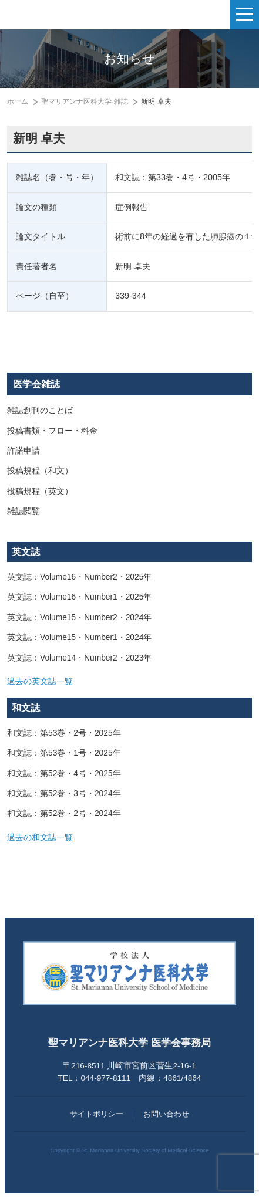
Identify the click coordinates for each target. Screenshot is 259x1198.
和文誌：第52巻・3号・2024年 (64, 793)
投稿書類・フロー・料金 (52, 431)
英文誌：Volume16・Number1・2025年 (79, 597)
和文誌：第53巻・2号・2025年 (64, 733)
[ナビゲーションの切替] (244, 14)
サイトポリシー (96, 1113)
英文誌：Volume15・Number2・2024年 (79, 617)
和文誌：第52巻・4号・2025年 (64, 773)
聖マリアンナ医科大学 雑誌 (84, 101)
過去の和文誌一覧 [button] (40, 837)
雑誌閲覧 (23, 511)
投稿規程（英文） (40, 491)
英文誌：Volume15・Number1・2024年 (79, 637)
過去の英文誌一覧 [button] (40, 681)
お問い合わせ (166, 1113)
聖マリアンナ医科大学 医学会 (68, 14)
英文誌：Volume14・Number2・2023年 (79, 658)
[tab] (129, 682)
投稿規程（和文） (40, 470)
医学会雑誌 (36, 384)
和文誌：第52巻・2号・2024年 (64, 813)
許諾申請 (23, 450)
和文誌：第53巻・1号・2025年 (64, 753)
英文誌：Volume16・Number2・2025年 (79, 577)
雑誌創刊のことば (40, 410)
